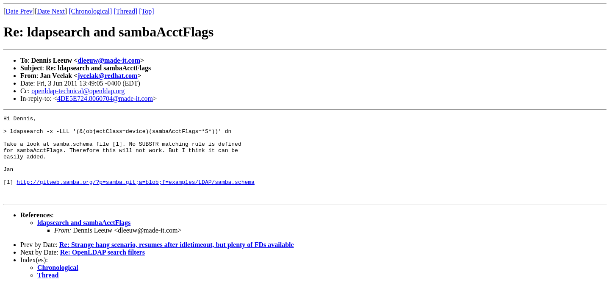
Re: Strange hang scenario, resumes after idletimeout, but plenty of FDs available (176, 261)
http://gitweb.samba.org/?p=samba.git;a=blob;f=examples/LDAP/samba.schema (136, 196)
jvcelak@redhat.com (107, 75)
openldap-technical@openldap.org (78, 90)
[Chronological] (90, 11)
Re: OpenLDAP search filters (102, 268)
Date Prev (19, 11)
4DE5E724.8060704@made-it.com (105, 98)
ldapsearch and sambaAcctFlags (83, 239)
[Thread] (125, 11)
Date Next (51, 11)
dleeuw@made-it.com (109, 60)
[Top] (146, 11)
